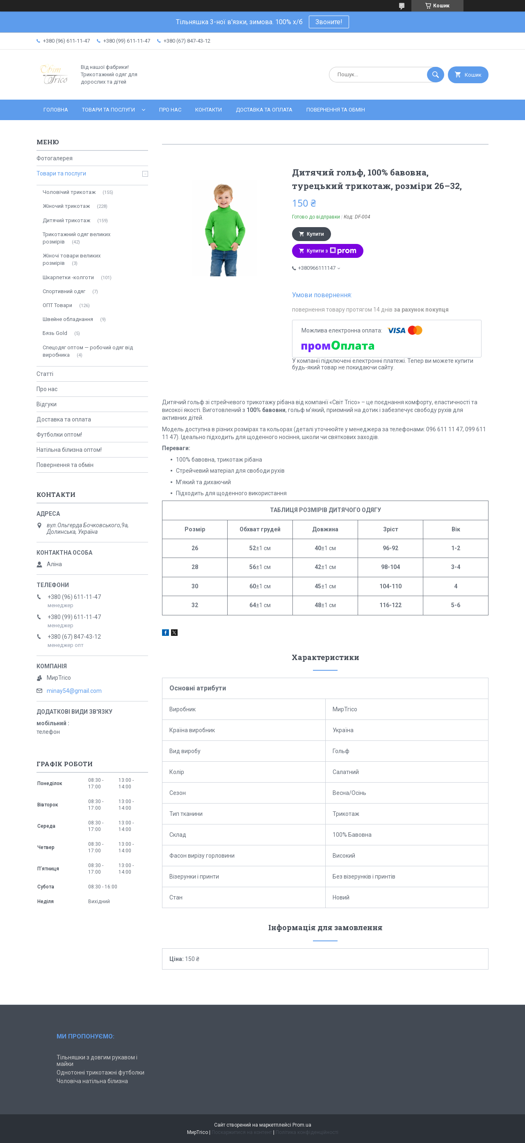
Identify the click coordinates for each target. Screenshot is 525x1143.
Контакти (208, 110)
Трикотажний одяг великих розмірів (76, 238)
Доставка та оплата (264, 110)
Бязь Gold (55, 333)
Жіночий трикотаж (66, 206)
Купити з (331, 251)
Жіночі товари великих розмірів (71, 259)
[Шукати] (435, 74)
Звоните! (328, 22)
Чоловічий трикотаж (69, 192)
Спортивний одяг (64, 291)
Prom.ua (301, 1125)
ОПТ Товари (57, 305)
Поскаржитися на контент (242, 1132)
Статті (45, 374)
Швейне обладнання (68, 319)
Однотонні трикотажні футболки (100, 1072)
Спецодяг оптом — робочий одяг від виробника (88, 351)
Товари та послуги (108, 110)
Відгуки (47, 404)
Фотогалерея (55, 158)
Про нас (170, 110)
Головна (55, 110)
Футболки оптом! (59, 434)
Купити (315, 234)
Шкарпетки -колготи (68, 277)
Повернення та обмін (335, 110)
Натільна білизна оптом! (69, 449)
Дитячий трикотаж (66, 220)
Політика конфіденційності (307, 1132)
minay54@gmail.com (74, 691)
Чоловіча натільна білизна (92, 1081)
